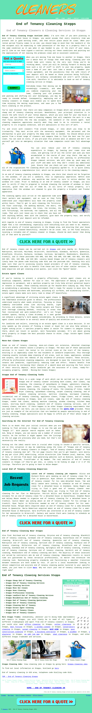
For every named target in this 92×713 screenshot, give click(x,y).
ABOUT (69, 18)
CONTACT (76, 18)
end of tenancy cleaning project (74, 568)
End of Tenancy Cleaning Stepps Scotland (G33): (26, 36)
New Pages (11, 695)
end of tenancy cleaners (73, 259)
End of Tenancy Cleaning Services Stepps (31, 575)
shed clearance (60, 634)
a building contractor (45, 632)
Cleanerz (5, 709)
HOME (57, 18)
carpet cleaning (29, 629)
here (35, 568)
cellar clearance (63, 624)
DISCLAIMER (85, 18)
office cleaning (32, 624)
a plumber (72, 632)
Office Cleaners (38, 695)
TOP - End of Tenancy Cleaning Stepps (20, 677)
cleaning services (10, 416)
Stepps (53, 249)
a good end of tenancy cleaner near (70, 489)
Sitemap (3, 695)
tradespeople (18, 622)
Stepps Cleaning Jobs (77, 664)
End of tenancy (9, 249)
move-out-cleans (46, 345)
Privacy (88, 695)
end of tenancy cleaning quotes (49, 565)
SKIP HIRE (54, 629)
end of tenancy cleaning (77, 264)
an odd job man (32, 634)
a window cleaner (42, 627)
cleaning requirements (74, 406)
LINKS (63, 18)
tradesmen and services (30, 637)
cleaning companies (35, 360)
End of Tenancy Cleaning (23, 695)
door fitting (16, 627)
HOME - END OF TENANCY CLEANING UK (46, 688)
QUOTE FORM (69, 409)
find (9, 535)
